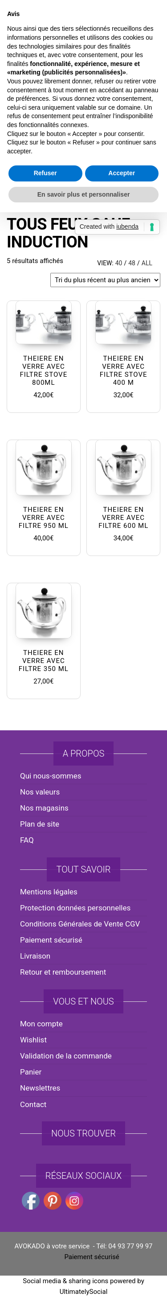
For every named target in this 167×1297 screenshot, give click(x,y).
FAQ (27, 840)
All (147, 263)
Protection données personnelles (75, 907)
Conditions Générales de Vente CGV (80, 923)
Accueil (18, 197)
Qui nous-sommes (50, 775)
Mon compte (41, 1023)
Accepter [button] (121, 715)
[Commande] (105, 280)
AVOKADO (83, 82)
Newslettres (40, 1087)
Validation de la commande (66, 1055)
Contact (33, 1104)
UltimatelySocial (84, 1292)
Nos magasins (44, 807)
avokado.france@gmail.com (85, 18)
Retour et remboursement (63, 972)
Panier (30, 1071)
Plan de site (39, 823)
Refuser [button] (45, 715)
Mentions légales (48, 891)
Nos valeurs (40, 791)
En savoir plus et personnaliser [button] (83, 736)
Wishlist (33, 1039)
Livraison (35, 955)
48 (131, 263)
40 (118, 263)
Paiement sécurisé (51, 939)
